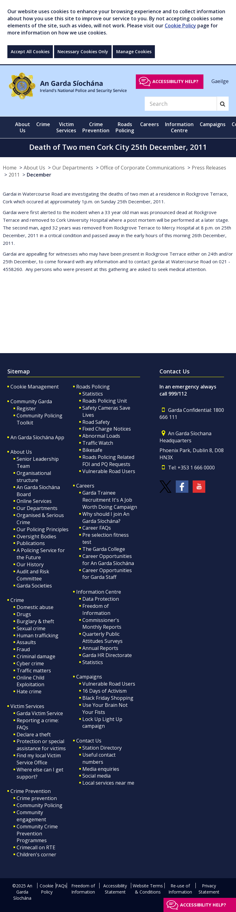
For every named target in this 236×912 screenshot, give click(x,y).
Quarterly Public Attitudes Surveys (102, 637)
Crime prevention (37, 798)
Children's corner (36, 854)
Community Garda (31, 401)
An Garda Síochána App (37, 437)
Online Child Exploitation (30, 681)
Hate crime (29, 691)
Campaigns (89, 676)
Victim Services (27, 706)
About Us (34, 167)
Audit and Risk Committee (33, 575)
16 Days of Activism (104, 690)
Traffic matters (34, 670)
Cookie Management (34, 386)
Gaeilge (220, 81)
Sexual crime (31, 628)
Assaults (26, 642)
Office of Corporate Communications (142, 167)
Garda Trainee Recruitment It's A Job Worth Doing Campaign (109, 499)
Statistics (92, 393)
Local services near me (108, 782)
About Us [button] (22, 127)
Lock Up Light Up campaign (102, 723)
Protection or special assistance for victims (41, 745)
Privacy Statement (209, 889)
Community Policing (39, 805)
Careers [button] (149, 124)
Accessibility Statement (115, 889)
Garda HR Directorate (107, 655)
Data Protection (100, 598)
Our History (30, 564)
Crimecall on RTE (36, 847)
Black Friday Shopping (107, 698)
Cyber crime (30, 663)
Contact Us (88, 740)
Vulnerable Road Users (108, 471)
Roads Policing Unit (104, 400)
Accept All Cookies (30, 51)
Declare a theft (34, 734)
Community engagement (31, 816)
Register (26, 408)
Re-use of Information (180, 889)
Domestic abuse (35, 607)
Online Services (34, 501)
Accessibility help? (175, 81)
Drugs (24, 614)
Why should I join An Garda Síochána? (105, 517)
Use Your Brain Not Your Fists (105, 708)
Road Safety (96, 422)
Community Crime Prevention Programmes (37, 833)
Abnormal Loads (101, 435)
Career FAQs (96, 527)
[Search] (181, 104)
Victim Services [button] (66, 127)
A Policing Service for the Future (41, 554)
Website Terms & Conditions (148, 889)
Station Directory (102, 747)
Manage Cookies (133, 51)
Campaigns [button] (213, 124)
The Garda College (103, 549)
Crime (17, 600)
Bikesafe (92, 450)
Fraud (23, 649)
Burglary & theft (35, 621)
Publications (31, 543)
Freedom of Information (96, 609)
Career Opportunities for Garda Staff (107, 574)
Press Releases (209, 167)
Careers (85, 485)
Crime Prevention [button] (95, 127)
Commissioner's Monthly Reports (101, 624)
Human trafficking (37, 635)
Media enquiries (100, 769)
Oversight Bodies (36, 536)
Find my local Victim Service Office (39, 759)
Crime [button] (43, 124)
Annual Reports (100, 648)
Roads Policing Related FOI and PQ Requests (108, 461)
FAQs (61, 886)
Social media (96, 775)
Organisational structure (34, 477)
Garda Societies (34, 585)
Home (10, 167)
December (39, 174)
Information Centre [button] (179, 127)
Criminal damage (36, 656)
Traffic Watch (97, 443)
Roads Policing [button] (125, 127)
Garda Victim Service (40, 713)
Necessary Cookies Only (82, 51)
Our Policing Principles (43, 529)
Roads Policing (93, 386)
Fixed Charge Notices (106, 428)
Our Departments (72, 167)
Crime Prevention (30, 791)
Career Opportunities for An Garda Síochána (108, 560)
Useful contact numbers (99, 758)
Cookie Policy (180, 25)
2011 (14, 174)
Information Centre (98, 591)
